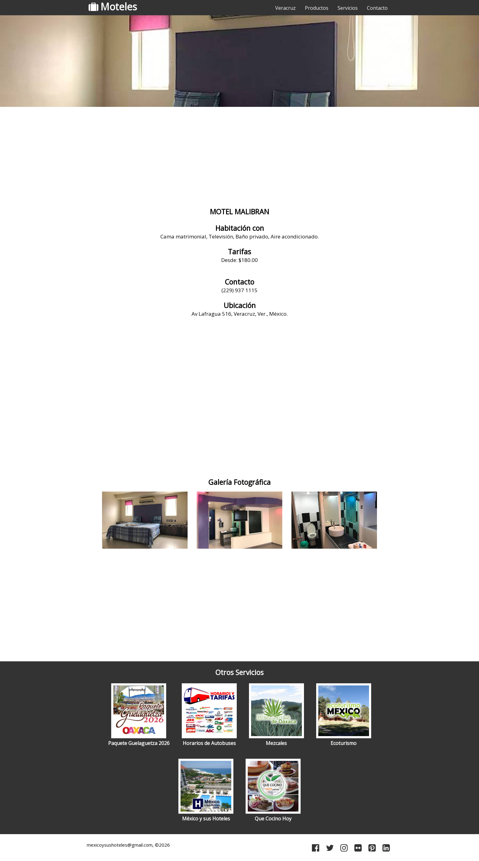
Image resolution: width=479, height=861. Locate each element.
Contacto (377, 8)
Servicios (348, 8)
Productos (316, 8)
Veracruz (285, 8)
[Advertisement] (239, 157)
